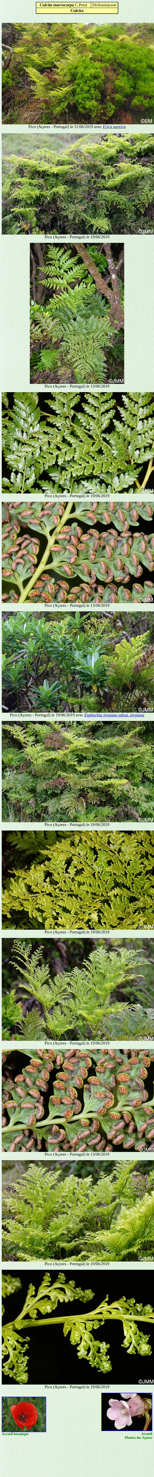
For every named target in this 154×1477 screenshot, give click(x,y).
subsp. (114, 715)
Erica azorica (114, 126)
